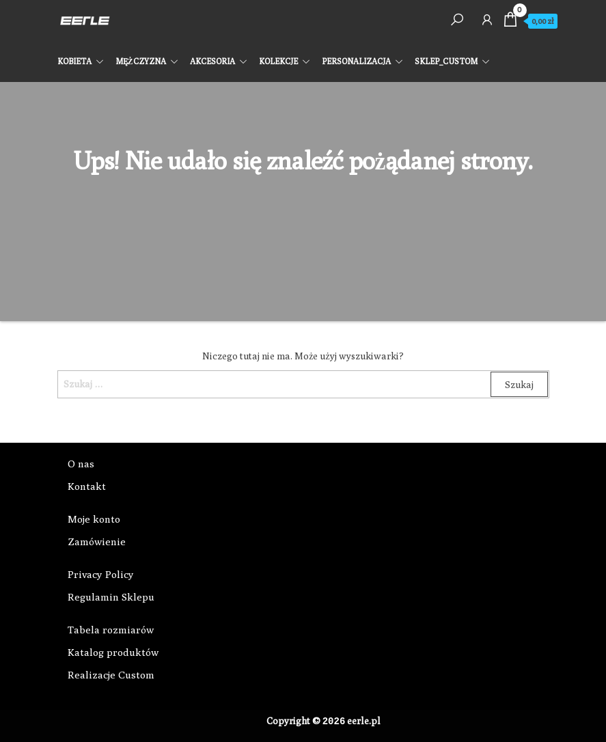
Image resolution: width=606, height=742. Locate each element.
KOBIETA (74, 61)
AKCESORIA (212, 61)
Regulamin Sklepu (111, 597)
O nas (81, 463)
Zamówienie (97, 541)
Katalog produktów (113, 652)
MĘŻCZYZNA (140, 61)
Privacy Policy (101, 574)
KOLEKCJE (278, 61)
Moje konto (94, 519)
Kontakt (87, 486)
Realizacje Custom (111, 675)
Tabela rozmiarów (111, 629)
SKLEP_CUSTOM (446, 61)
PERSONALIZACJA (356, 61)
